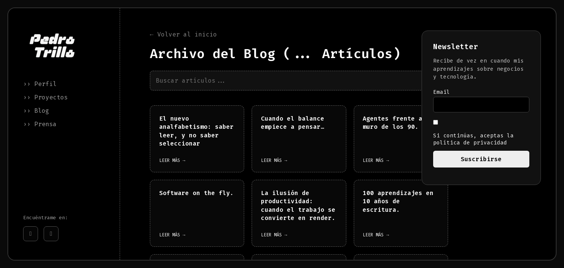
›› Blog (36, 111)
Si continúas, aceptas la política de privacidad (473, 133)
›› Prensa (40, 124)
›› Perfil (40, 84)
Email (441, 92)
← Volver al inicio (183, 35)
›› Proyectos (45, 97)
